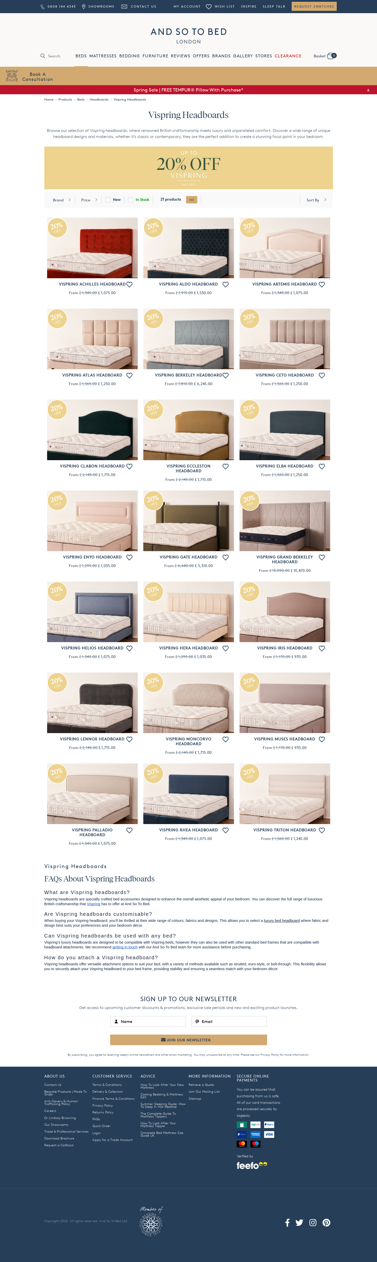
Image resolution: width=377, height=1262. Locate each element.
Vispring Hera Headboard (188, 648)
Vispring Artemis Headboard (284, 284)
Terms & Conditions (107, 1085)
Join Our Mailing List (204, 1091)
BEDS (81, 56)
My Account (187, 6)
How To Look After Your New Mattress (162, 1086)
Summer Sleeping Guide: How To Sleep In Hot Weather (163, 1105)
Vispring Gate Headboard (188, 557)
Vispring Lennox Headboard (92, 739)
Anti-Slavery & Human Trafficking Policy (61, 1102)
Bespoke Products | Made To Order (65, 1092)
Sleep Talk (274, 6)
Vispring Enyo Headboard (92, 557)
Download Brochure (59, 1138)
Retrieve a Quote (201, 1085)
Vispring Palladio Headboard (92, 832)
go (191, 200)
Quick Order (101, 1126)
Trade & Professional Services (66, 1131)
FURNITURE (155, 56)
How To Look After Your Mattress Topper (158, 1124)
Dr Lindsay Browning (60, 1118)
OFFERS (201, 56)
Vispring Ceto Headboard (285, 375)
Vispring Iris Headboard (284, 648)
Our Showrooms (56, 1125)
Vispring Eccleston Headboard (189, 468)
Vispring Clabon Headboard (92, 466)
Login (96, 1133)
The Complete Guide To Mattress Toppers (158, 1114)
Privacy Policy (270, 1055)
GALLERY (243, 56)
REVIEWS (180, 56)
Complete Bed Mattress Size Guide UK (162, 1134)
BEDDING (129, 56)
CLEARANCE (288, 56)
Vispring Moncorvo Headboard (188, 741)
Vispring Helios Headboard (92, 648)
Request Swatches (314, 6)
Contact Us (138, 6)
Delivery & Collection (107, 1091)
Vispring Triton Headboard (284, 830)
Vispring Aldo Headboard (188, 284)
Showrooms (98, 6)
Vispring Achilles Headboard (92, 284)
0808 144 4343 (58, 6)
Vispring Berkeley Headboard (188, 375)
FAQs (96, 1119)
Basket (325, 55)
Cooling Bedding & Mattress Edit (162, 1095)
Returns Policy (102, 1112)
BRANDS (221, 56)
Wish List (220, 6)
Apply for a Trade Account (112, 1140)
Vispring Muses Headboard (284, 739)
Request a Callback (59, 1145)
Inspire (249, 6)
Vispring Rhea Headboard (188, 830)
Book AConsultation (37, 76)
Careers (50, 1111)
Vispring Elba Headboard (284, 466)
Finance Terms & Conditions (113, 1098)
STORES (263, 56)
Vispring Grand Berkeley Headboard (284, 559)
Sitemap (195, 1098)
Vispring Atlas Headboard (92, 375)
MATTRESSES (103, 56)
